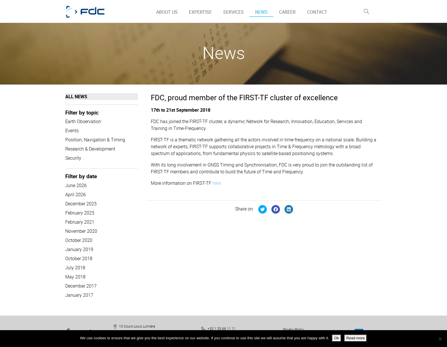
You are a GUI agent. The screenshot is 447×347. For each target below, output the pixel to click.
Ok (336, 338)
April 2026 (75, 194)
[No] (440, 339)
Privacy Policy (293, 329)
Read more (355, 338)
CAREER (287, 12)
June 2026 (76, 185)
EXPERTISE (200, 12)
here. (217, 183)
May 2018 (75, 277)
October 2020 (78, 240)
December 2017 (81, 286)
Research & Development (90, 149)
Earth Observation (83, 121)
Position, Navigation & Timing (95, 140)
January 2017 (79, 295)
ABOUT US (167, 12)
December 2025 (81, 203)
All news (76, 96)
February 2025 (79, 213)
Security (73, 158)
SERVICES (233, 12)
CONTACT (317, 12)
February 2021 (79, 222)
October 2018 (78, 258)
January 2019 (79, 249)
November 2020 (81, 231)
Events (72, 130)
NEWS (261, 12)
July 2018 (75, 267)
